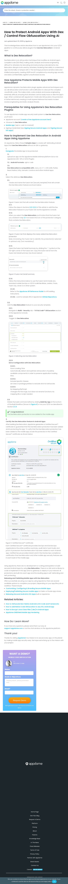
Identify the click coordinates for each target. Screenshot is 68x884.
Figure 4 (34, 404)
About (35, 835)
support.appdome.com (13, 628)
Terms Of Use (34, 854)
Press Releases (35, 850)
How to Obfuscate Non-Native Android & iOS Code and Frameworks (32, 604)
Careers (35, 873)
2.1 (25, 218)
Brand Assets (35, 865)
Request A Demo (34, 823)
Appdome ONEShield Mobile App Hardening (22, 612)
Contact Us (35, 869)
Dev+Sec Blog (34, 819)
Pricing (35, 831)
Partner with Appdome (34, 862)
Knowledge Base (34, 842)
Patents (34, 839)
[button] (57, 2)
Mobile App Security (15, 22)
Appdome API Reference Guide (31, 291)
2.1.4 (15, 407)
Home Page (35, 816)
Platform (35, 827)
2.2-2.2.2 (33, 207)
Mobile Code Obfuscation (30, 22)
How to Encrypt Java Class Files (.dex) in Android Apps (27, 609)
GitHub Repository (49, 297)
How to (5, 22)
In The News (35, 846)
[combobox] (34, 10)
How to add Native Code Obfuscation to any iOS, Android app (30, 607)
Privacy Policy (34, 858)
